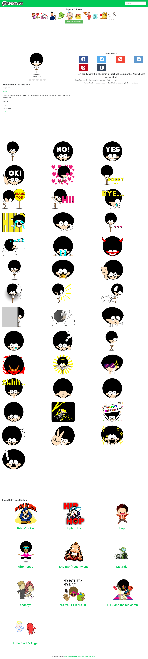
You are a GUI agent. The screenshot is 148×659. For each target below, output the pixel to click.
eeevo (5, 92)
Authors (82, 656)
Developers (71, 656)
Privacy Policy (92, 656)
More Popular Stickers (74, 22)
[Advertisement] (56, 39)
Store (86, 656)
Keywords (77, 656)
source (5, 111)
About (65, 656)
